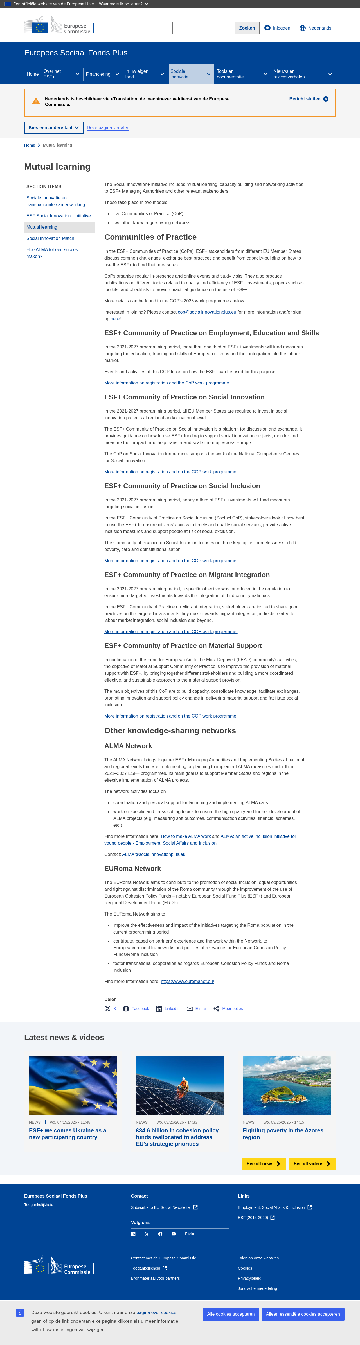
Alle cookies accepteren (231, 1314)
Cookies (245, 1268)
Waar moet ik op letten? (123, 3)
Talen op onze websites (258, 1258)
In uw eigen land (136, 74)
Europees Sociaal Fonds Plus (55, 1196)
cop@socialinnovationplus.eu (207, 312)
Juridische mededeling (257, 1288)
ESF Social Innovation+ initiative (58, 215)
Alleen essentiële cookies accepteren (303, 1314)
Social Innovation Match (50, 238)
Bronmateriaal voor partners (155, 1278)
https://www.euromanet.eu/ (187, 981)
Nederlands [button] (315, 28)
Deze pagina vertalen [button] (108, 127)
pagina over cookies (156, 1312)
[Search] (247, 28)
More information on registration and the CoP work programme (166, 383)
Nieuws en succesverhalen (289, 74)
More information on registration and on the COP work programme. (171, 471)
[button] (111, 1008)
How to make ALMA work (186, 836)
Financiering (98, 74)
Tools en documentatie (230, 74)
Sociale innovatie (179, 74)
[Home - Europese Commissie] (65, 25)
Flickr (189, 1234)
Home (33, 74)
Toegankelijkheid (38, 1204)
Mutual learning (41, 227)
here (115, 318)
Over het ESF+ (52, 74)
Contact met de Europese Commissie (163, 1258)
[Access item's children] (77, 74)
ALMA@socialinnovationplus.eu (153, 854)
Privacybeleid (249, 1278)
